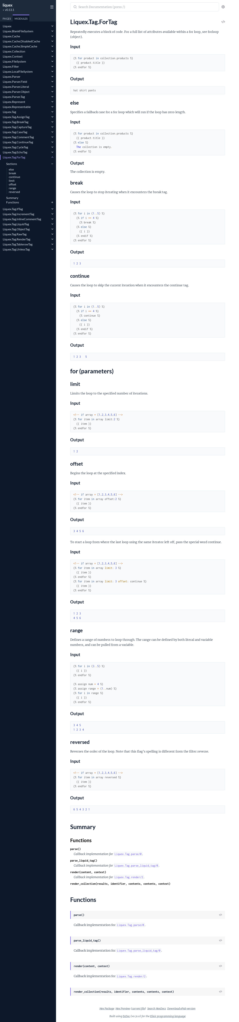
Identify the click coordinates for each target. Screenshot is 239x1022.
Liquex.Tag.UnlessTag (16, 249)
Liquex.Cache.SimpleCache (20, 46)
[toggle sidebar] (51, 7)
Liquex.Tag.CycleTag (15, 147)
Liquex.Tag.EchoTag (15, 152)
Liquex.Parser (11, 76)
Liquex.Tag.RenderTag (16, 239)
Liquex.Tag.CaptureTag (17, 127)
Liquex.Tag (9, 112)
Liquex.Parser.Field (15, 81)
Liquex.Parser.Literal (16, 86)
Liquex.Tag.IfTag (13, 209)
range (12, 188)
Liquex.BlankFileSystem (18, 31)
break (12, 173)
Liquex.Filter (11, 66)
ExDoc (126, 1016)
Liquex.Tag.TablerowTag (17, 244)
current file (138, 1008)
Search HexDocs (156, 1008)
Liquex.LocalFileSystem (18, 71)
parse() (75, 849)
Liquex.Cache (11, 36)
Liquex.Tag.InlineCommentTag (22, 219)
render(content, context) (88, 872)
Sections (11, 163)
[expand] (52, 26)
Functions (12, 202)
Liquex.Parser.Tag (14, 96)
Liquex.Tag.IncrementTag (18, 214)
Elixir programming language (168, 1016)
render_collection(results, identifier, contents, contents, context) (120, 883)
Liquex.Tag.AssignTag (16, 117)
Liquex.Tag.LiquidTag (16, 224)
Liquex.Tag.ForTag (14, 157)
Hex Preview (123, 1008)
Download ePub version (181, 1008)
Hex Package (107, 1008)
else (11, 169)
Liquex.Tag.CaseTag (15, 132)
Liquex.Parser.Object (16, 91)
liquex (8, 5)
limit (12, 180)
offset (12, 184)
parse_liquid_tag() (83, 860)
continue (14, 177)
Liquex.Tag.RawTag (15, 234)
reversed (14, 191)
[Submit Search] (74, 7)
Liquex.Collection (14, 51)
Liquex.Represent (14, 101)
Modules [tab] (21, 18)
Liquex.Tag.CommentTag (18, 137)
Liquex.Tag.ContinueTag (18, 142)
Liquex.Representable (17, 107)
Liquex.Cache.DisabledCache (21, 41)
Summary (12, 197)
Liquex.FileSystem (14, 61)
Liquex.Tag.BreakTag (15, 122)
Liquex (7, 26)
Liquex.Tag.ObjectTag (16, 229)
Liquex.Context (13, 56)
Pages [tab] (7, 18)
